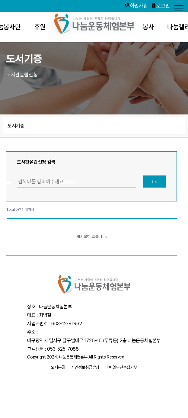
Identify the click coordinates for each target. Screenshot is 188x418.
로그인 (160, 5)
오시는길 (58, 367)
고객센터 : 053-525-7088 (53, 349)
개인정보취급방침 (85, 367)
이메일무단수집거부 (121, 367)
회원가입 (136, 5)
